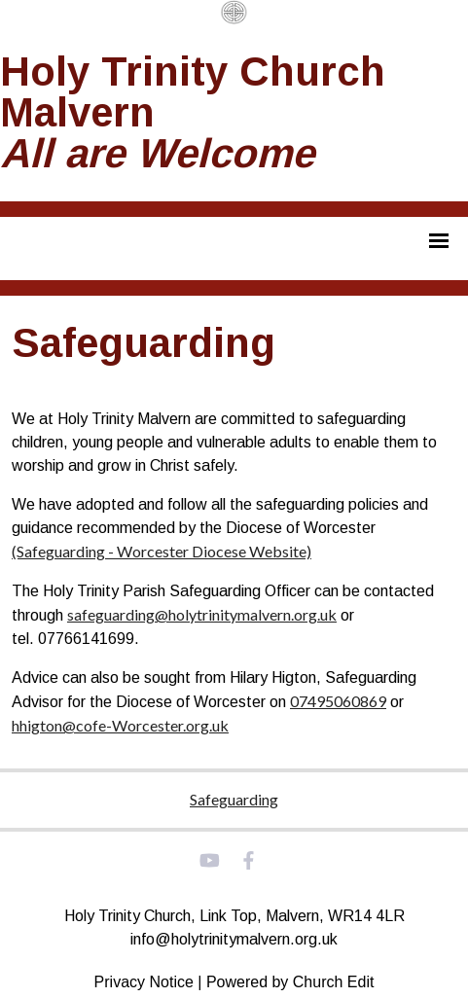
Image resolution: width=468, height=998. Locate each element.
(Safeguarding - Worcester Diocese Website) (161, 551)
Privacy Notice (144, 982)
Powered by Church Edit (290, 982)
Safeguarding (234, 799)
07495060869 (338, 701)
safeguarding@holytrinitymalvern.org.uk (202, 614)
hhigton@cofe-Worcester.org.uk (120, 725)
